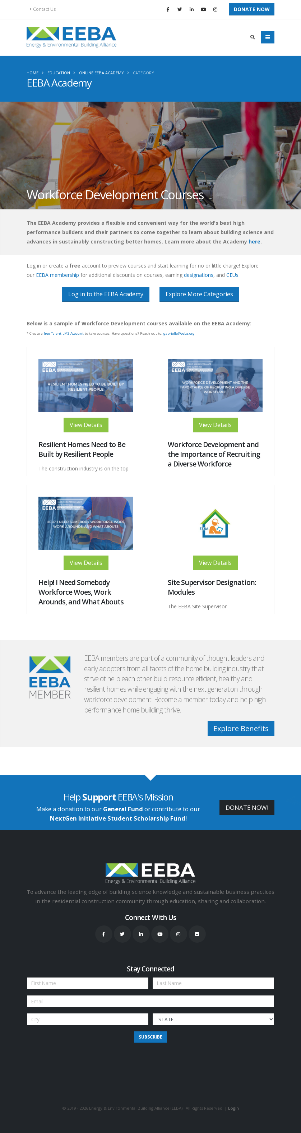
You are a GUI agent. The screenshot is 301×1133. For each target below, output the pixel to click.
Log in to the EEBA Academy (105, 294)
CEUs (232, 274)
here (254, 241)
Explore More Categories (199, 294)
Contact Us (43, 9)
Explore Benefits (241, 728)
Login (233, 1108)
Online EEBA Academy (101, 72)
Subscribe (150, 1037)
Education (58, 72)
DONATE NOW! (247, 807)
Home (32, 72)
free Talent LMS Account (63, 333)
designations (198, 274)
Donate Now (252, 9)
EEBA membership (57, 274)
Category (143, 72)
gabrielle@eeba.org (179, 333)
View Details (86, 425)
